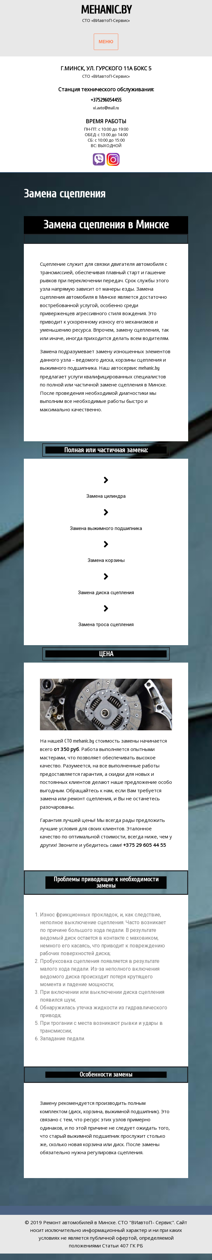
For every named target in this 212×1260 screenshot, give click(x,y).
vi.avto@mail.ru (106, 107)
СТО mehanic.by (79, 741)
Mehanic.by (106, 10)
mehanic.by (149, 368)
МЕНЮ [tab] (106, 42)
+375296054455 (106, 100)
